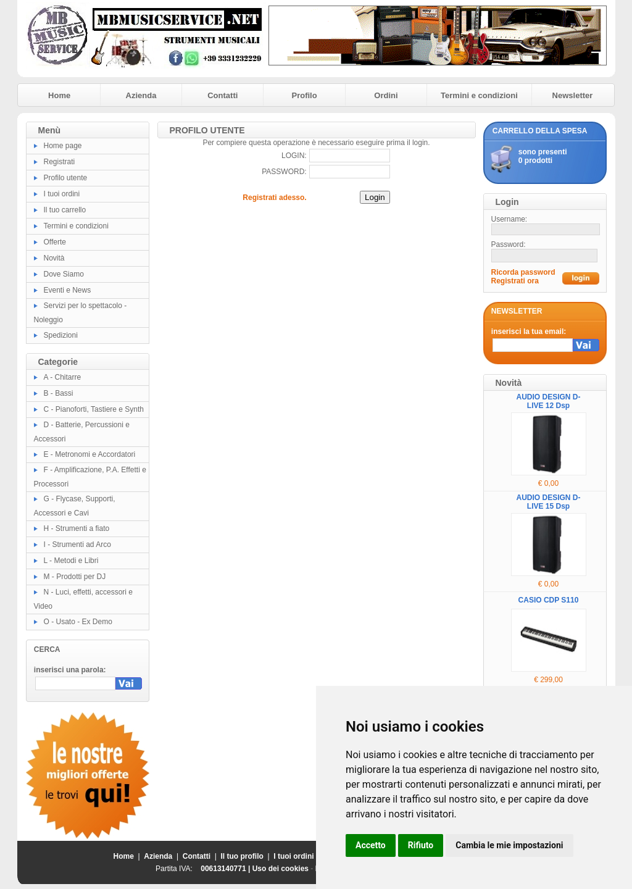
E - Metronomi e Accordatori (90, 454)
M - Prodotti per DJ (75, 576)
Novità (54, 258)
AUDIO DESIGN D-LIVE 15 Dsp (548, 502)
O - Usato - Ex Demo (78, 621)
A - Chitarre (62, 377)
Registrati (59, 161)
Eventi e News (67, 290)
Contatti (222, 95)
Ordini (385, 95)
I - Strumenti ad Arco (77, 544)
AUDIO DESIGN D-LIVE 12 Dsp (548, 401)
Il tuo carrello (65, 210)
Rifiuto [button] (421, 845)
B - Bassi (58, 393)
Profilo (304, 95)
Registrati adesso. (274, 197)
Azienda (141, 95)
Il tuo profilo (242, 856)
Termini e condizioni (479, 95)
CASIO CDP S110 (548, 600)
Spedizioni (61, 335)
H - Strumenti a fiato (77, 528)
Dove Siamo (64, 274)
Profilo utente (66, 177)
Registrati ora (515, 281)
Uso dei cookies (280, 868)
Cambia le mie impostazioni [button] (509, 845)
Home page (63, 145)
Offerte (55, 242)
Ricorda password (523, 272)
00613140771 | (226, 868)
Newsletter (572, 95)
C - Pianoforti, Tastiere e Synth (94, 409)
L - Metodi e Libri (71, 560)
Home (59, 95)
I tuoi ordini (62, 194)
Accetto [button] (371, 845)
